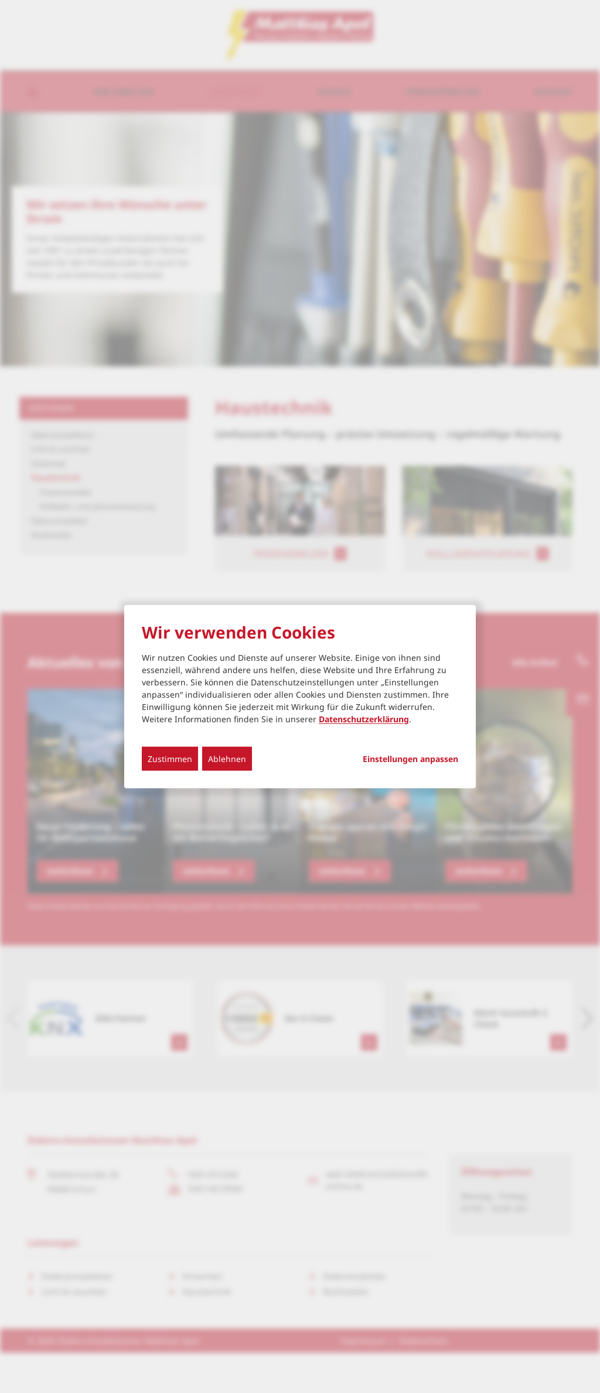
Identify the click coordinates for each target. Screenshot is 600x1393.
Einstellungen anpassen (410, 758)
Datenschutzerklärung (364, 718)
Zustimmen (170, 758)
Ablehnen (227, 758)
